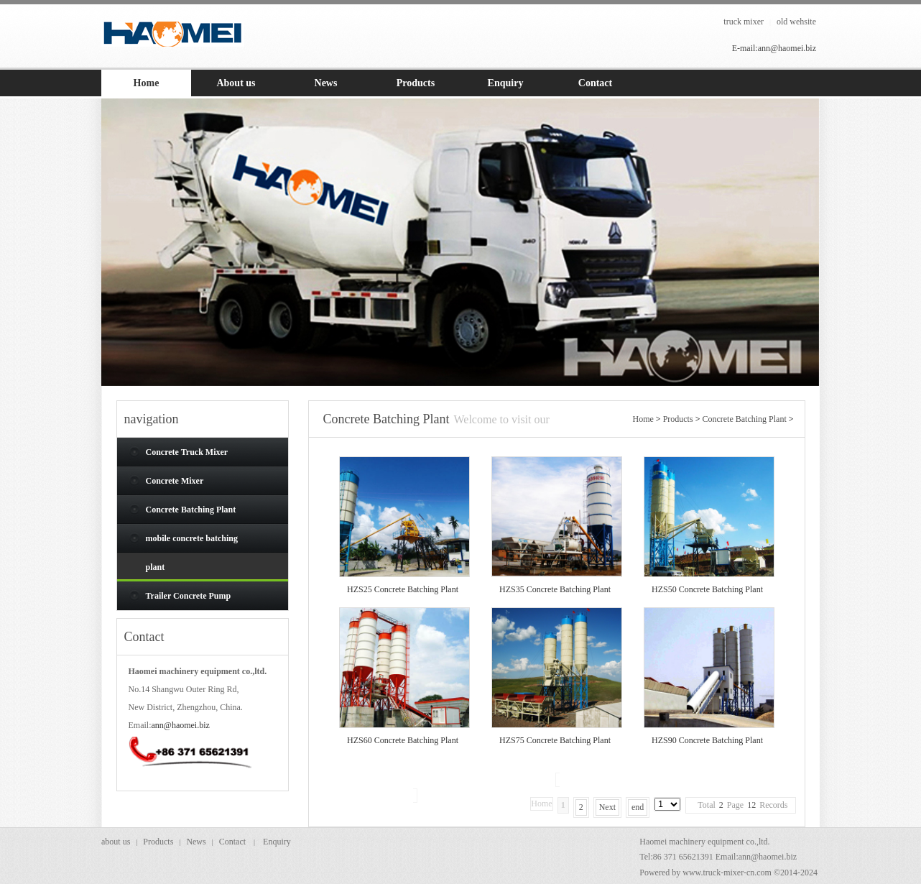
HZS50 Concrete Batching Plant (707, 589)
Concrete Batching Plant (744, 419)
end (637, 807)
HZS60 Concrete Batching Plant (402, 740)
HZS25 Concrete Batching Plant (402, 589)
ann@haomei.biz (181, 725)
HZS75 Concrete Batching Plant (555, 740)
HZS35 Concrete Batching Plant (555, 589)
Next (607, 807)
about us (115, 842)
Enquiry (277, 842)
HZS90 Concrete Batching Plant (707, 740)
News (195, 842)
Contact (232, 842)
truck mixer (743, 22)
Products (678, 419)
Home (643, 419)
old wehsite (796, 22)
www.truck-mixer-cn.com (727, 872)
